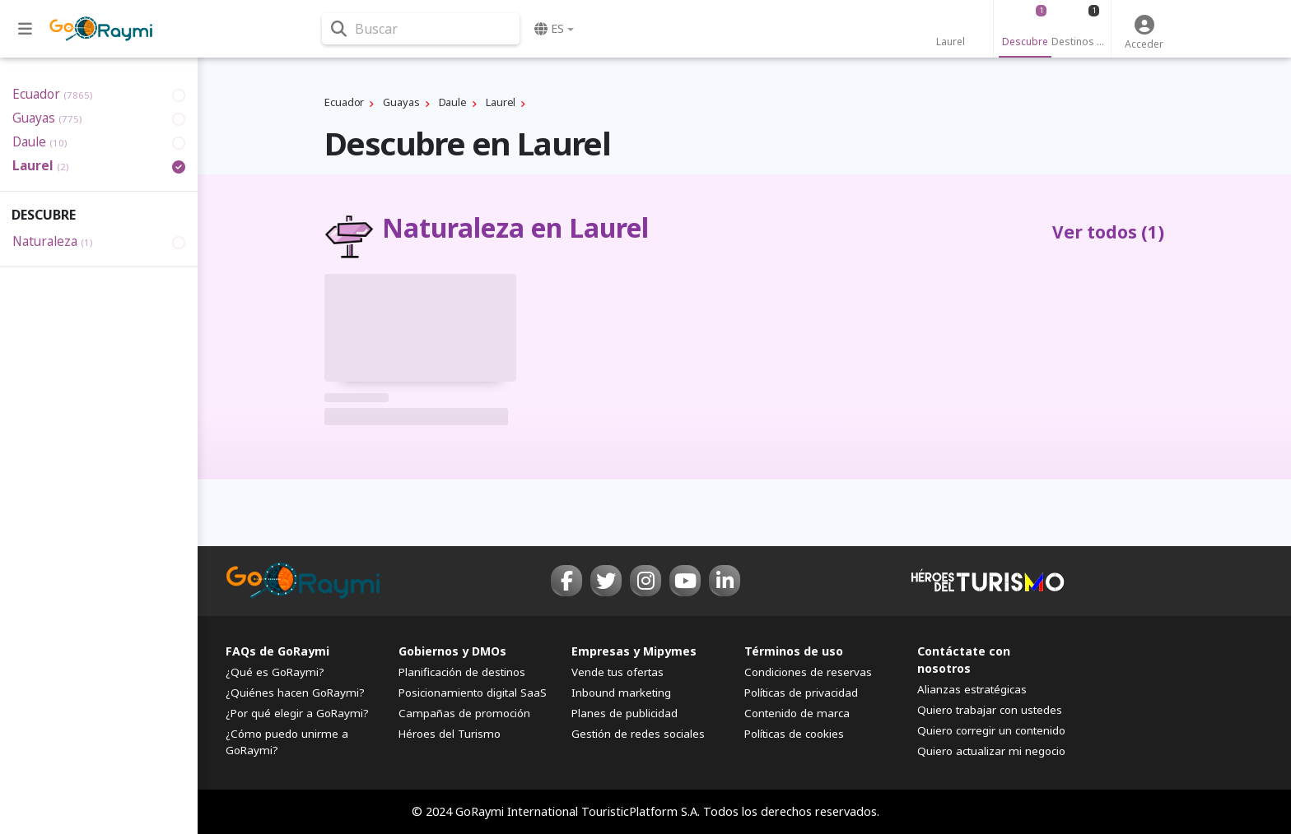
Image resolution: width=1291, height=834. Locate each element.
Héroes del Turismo (449, 733)
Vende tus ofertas (617, 672)
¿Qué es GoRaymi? (275, 672)
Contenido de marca (797, 713)
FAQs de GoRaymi (277, 651)
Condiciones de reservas (808, 672)
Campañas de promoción (464, 713)
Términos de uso (793, 651)
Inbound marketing (621, 692)
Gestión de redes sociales (638, 733)
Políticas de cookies (794, 733)
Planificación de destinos (461, 672)
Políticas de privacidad (801, 692)
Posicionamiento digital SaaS (472, 692)
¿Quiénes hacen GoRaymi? (295, 692)
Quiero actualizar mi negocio (991, 751)
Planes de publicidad (624, 713)
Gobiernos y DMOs (452, 651)
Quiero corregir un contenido (991, 730)
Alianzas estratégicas (972, 689)
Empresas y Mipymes (634, 651)
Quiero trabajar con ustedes (989, 709)
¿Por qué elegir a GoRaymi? (297, 713)
